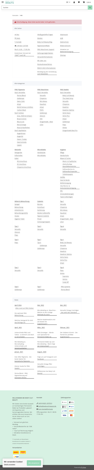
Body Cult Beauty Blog (44, 42)
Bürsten (40, 204)
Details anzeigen (9, 464)
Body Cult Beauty (68, 95)
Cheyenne (43, 98)
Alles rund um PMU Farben (24, 308)
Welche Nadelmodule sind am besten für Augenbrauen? (46, 322)
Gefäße (62, 177)
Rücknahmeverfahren (44, 64)
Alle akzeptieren (33, 463)
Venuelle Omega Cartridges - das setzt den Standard (69, 311)
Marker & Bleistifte (43, 213)
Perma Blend (21, 95)
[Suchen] (45, 7)
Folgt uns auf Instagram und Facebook (47, 358)
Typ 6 (39, 242)
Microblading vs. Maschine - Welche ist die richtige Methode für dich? (46, 312)
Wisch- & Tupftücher (69, 161)
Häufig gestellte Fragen (45, 34)
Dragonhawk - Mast (46, 122)
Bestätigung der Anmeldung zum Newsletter (46, 73)
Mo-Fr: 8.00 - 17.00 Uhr (22, 49)
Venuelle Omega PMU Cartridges (44, 365)
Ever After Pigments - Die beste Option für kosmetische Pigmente (23, 359)
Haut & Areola (21, 142)
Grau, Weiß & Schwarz (24, 116)
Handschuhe (64, 155)
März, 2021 (41, 327)
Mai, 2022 (40, 305)
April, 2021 (18, 327)
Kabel (16, 158)
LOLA (41, 125)
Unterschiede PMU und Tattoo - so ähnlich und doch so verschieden (24, 335)
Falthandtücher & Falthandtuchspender (70, 170)
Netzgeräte (18, 152)
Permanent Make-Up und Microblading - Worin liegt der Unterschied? (46, 344)
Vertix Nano (66, 113)
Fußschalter (19, 155)
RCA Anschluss (22, 161)
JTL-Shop (83, 467)
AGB (61, 38)
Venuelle (43, 95)
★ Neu (17, 34)
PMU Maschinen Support (45, 49)
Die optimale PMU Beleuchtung (21, 314)
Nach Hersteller (20, 92)
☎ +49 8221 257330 (21, 46)
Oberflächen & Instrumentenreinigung (68, 187)
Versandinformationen (45, 57)
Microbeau (43, 101)
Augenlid (20, 136)
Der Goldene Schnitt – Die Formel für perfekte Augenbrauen (68, 335)
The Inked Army (68, 98)
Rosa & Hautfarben (23, 127)
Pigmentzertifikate (43, 46)
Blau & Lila (20, 122)
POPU (42, 110)
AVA (41, 119)
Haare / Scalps (22, 139)
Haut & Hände (65, 180)
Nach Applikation (20, 130)
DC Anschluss (21, 164)
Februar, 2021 (65, 327)
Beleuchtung (19, 207)
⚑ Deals (17, 38)
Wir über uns (41, 61)
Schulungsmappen (43, 222)
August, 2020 (41, 352)
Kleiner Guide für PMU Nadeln (22, 367)
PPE (61, 191)
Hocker (17, 216)
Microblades (41, 155)
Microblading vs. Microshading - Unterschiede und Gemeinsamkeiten (21, 345)
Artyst (19, 104)
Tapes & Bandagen (66, 197)
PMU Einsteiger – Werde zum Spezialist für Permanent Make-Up (45, 335)
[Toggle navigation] (3, 1)
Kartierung (41, 210)
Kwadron (66, 107)
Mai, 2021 (63, 305)
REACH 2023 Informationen (46, 68)
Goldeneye (20, 98)
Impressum (64, 34)
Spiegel (17, 204)
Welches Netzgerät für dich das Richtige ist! (24, 321)
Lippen (19, 145)
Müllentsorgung (65, 183)
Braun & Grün (21, 119)
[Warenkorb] (86, 2)
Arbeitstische (19, 210)
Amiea (65, 127)
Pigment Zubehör (43, 216)
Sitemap (63, 55)
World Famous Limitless (25, 107)
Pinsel (39, 219)
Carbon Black (21, 110)
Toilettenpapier (68, 174)
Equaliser (43, 104)
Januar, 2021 (19, 352)
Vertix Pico (66, 116)
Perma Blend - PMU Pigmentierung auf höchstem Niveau (21, 375)
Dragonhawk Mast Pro (70, 130)
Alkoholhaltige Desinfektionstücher (69, 165)
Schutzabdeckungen (67, 194)
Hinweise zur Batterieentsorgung (66, 50)
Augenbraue (21, 133)
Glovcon (42, 116)
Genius (65, 279)
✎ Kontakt (18, 42)
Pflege (62, 152)
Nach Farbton (19, 113)
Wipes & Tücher (65, 158)
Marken (40, 38)
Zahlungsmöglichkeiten (45, 53)
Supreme (66, 276)
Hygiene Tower (20, 219)
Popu (64, 125)
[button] (74, 2)
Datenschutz (64, 42)
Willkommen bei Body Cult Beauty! (46, 372)
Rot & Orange (21, 125)
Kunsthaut (40, 207)
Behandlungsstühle (21, 213)
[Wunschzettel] (78, 2)
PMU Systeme (65, 287)
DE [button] (67, 2)
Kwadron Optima (68, 110)
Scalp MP (66, 282)
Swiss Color (21, 101)
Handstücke (41, 152)
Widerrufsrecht (65, 46)
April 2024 (18, 305)
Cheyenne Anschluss (24, 167)
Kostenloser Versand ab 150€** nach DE (23, 54)
